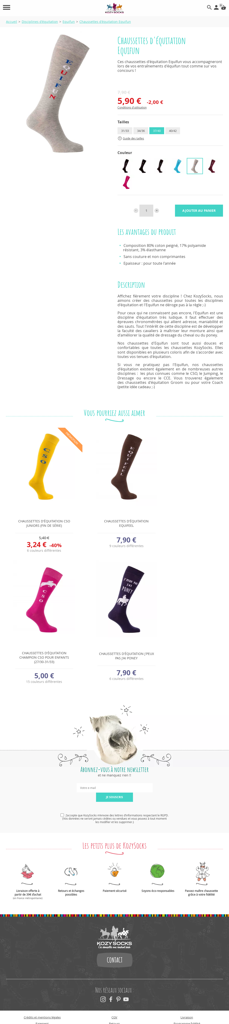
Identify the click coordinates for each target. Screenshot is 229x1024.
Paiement (42, 1011)
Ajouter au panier (199, 210)
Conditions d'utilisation (132, 107)
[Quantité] (146, 211)
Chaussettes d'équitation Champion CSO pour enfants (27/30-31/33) (189, 524)
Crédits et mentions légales (42, 1005)
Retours (114, 1011)
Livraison (187, 1005)
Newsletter (42, 1017)
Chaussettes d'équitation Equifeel (114, 523)
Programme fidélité (187, 1011)
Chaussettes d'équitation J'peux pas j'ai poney (40, 655)
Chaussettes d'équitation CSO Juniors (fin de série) (40, 523)
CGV (114, 1005)
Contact (115, 947)
